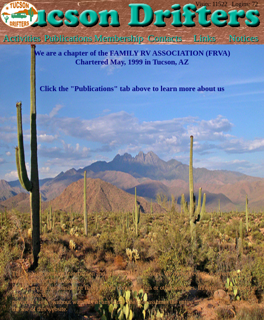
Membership (118, 38)
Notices (243, 38)
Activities (22, 38)
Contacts (165, 38)
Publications (68, 38)
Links (204, 38)
